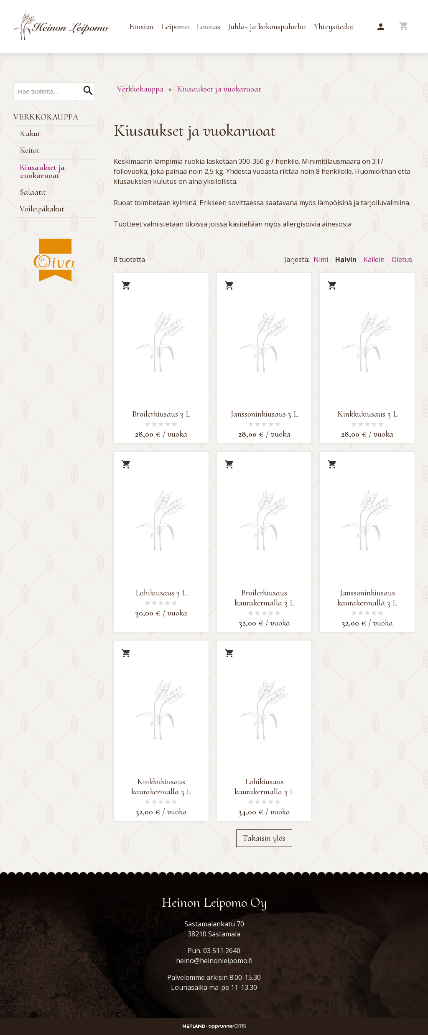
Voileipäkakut (42, 209)
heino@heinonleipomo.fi (214, 960)
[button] (380, 27)
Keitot (29, 150)
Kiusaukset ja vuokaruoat (42, 172)
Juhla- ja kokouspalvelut (267, 27)
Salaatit (33, 192)
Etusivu (141, 27)
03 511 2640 (221, 950)
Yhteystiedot (334, 27)
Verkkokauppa (45, 117)
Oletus (402, 259)
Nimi (320, 259)
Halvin (346, 259)
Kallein (374, 259)
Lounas (208, 27)
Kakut (30, 134)
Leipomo (175, 27)
